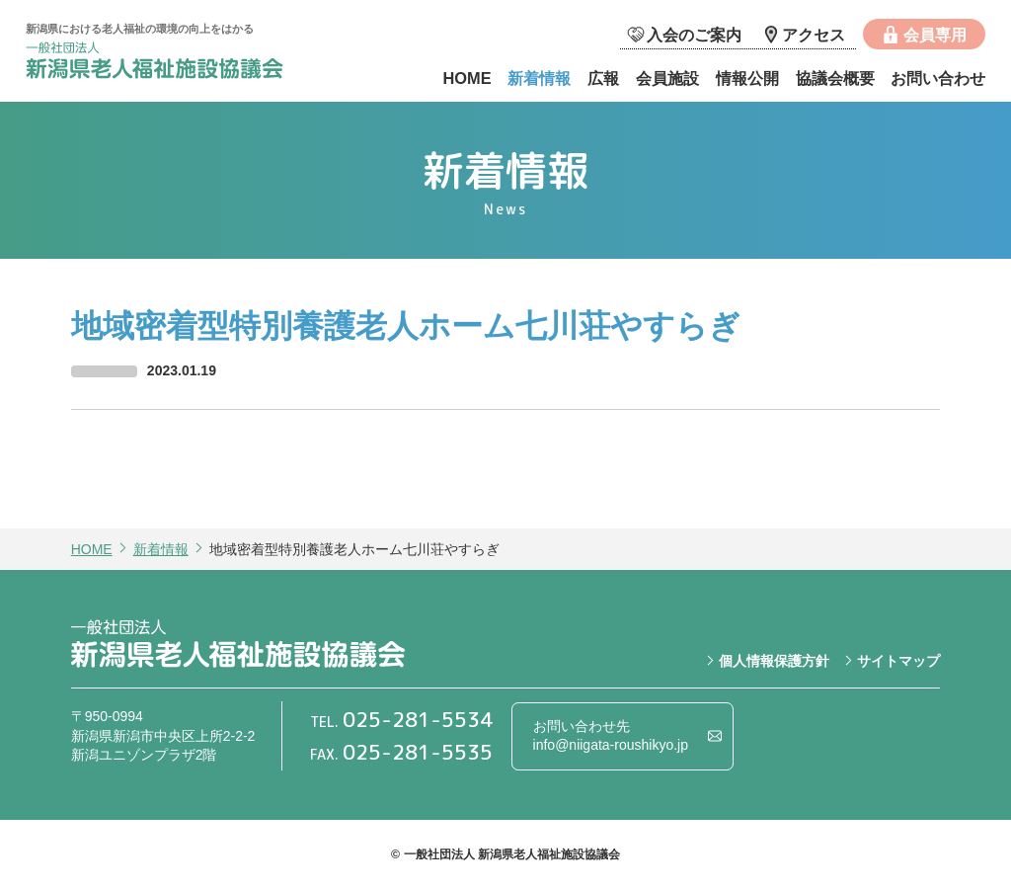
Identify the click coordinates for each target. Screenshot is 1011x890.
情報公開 (747, 78)
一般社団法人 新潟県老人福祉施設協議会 (174, 62)
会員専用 (935, 34)
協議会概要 (835, 78)
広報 (603, 78)
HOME (466, 78)
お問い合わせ (938, 78)
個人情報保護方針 (774, 661)
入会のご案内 (694, 34)
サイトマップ (898, 661)
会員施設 (667, 78)
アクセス (813, 34)
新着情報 (539, 78)
